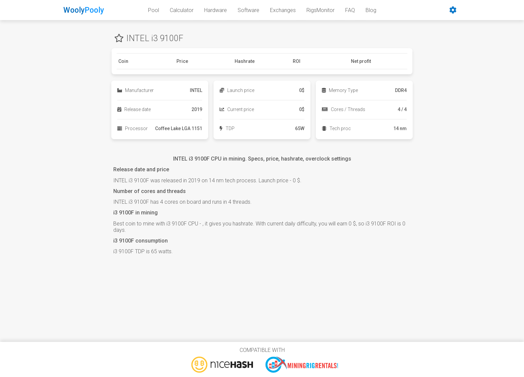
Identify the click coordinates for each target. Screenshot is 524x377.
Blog (371, 10)
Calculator (181, 10)
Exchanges (283, 10)
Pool (153, 10)
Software (248, 10)
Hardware (215, 10)
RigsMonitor (320, 10)
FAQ (350, 10)
